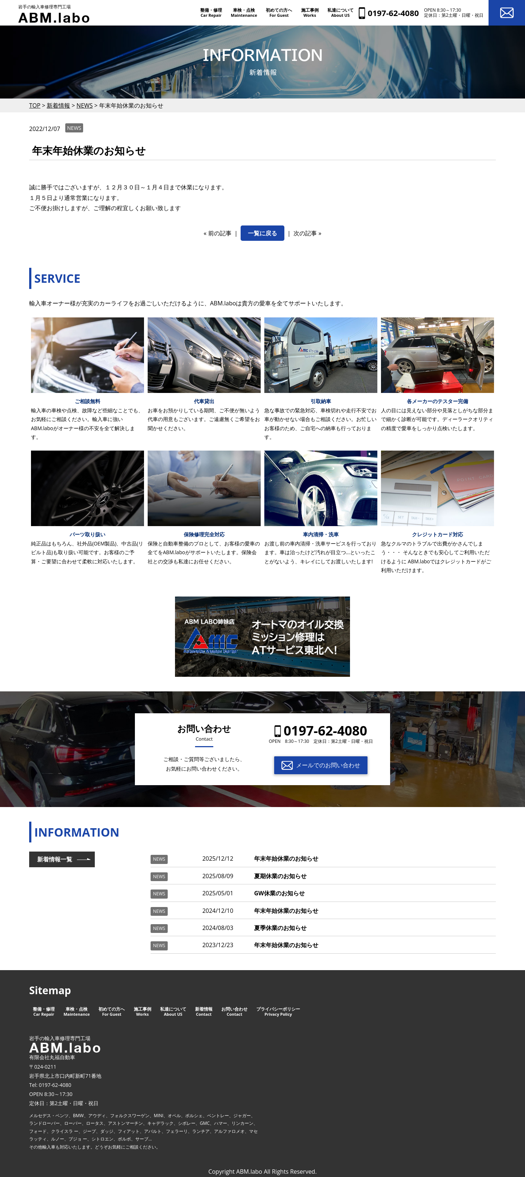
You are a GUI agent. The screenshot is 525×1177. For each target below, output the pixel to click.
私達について (340, 12)
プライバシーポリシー (278, 1012)
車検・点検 (244, 12)
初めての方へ (279, 12)
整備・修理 (211, 12)
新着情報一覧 (54, 859)
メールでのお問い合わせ (328, 765)
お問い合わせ (234, 1012)
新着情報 (204, 1012)
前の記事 (220, 233)
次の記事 (305, 233)
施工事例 (310, 12)
